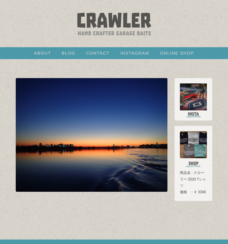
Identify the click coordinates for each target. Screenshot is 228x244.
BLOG (68, 53)
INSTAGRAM (134, 53)
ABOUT (42, 53)
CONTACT (98, 53)
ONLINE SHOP (177, 53)
